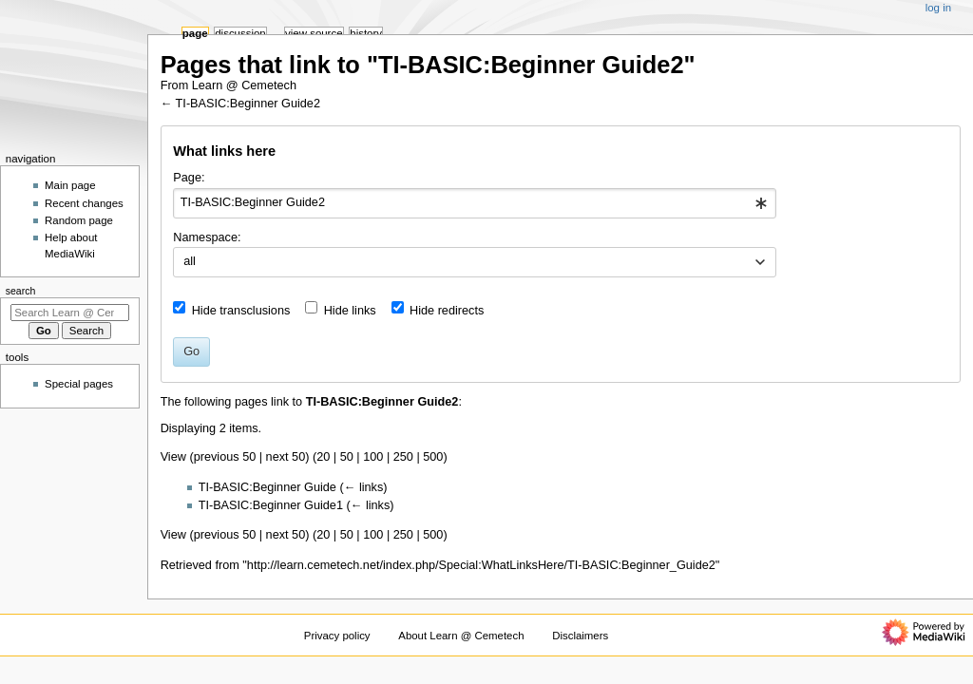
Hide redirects (447, 310)
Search (21, 290)
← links (364, 487)
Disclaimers (580, 635)
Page (195, 33)
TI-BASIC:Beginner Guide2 (248, 103)
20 (323, 457)
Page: (188, 177)
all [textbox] (189, 261)
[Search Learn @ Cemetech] (69, 312)
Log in (938, 7)
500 (433, 457)
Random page (79, 220)
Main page (70, 185)
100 (373, 457)
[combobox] (474, 203)
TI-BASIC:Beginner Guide (267, 487)
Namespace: (206, 237)
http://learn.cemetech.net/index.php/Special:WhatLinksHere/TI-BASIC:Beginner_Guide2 (481, 565)
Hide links (350, 310)
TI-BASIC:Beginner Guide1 (271, 505)
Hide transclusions (241, 310)
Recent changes (84, 203)
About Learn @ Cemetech (461, 635)
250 (403, 457)
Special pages (79, 384)
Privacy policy (337, 635)
